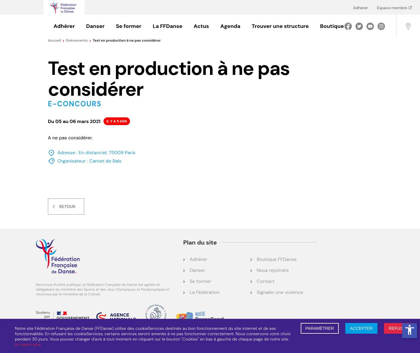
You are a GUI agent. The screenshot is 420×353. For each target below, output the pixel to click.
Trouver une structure (280, 26)
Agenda (230, 26)
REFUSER (399, 328)
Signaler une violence (280, 292)
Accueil (56, 40)
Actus (201, 26)
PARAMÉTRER (319, 328)
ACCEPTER (361, 328)
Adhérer (360, 7)
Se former (129, 26)
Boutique (332, 26)
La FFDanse (167, 26)
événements (78, 40)
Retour (67, 206)
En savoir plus (28, 344)
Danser (95, 26)
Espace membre (392, 7)
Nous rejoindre (273, 270)
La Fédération (204, 292)
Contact (266, 281)
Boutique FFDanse (277, 259)
